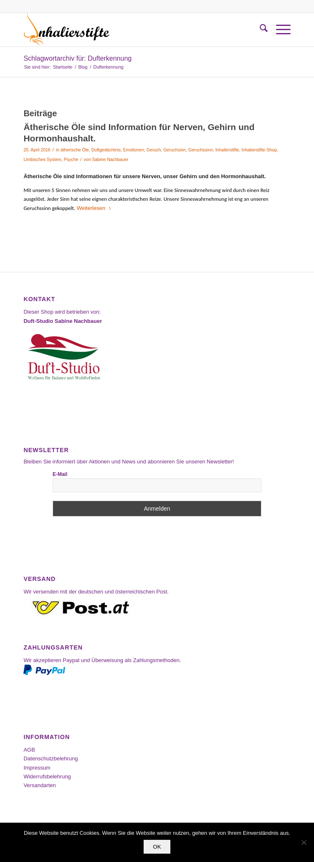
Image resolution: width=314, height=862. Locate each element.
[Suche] (259, 29)
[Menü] (279, 29)
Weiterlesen (94, 208)
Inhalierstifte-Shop (259, 149)
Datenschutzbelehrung (50, 758)
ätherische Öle (75, 149)
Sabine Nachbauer (110, 159)
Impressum (36, 768)
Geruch (154, 149)
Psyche (71, 159)
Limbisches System (42, 159)
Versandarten (39, 785)
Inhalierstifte (227, 149)
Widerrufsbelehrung (47, 776)
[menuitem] (259, 29)
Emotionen (133, 149)
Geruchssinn (200, 149)
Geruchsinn (174, 149)
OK (157, 847)
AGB (29, 750)
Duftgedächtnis (106, 149)
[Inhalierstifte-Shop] (130, 29)
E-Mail (60, 474)
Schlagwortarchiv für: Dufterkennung (77, 58)
